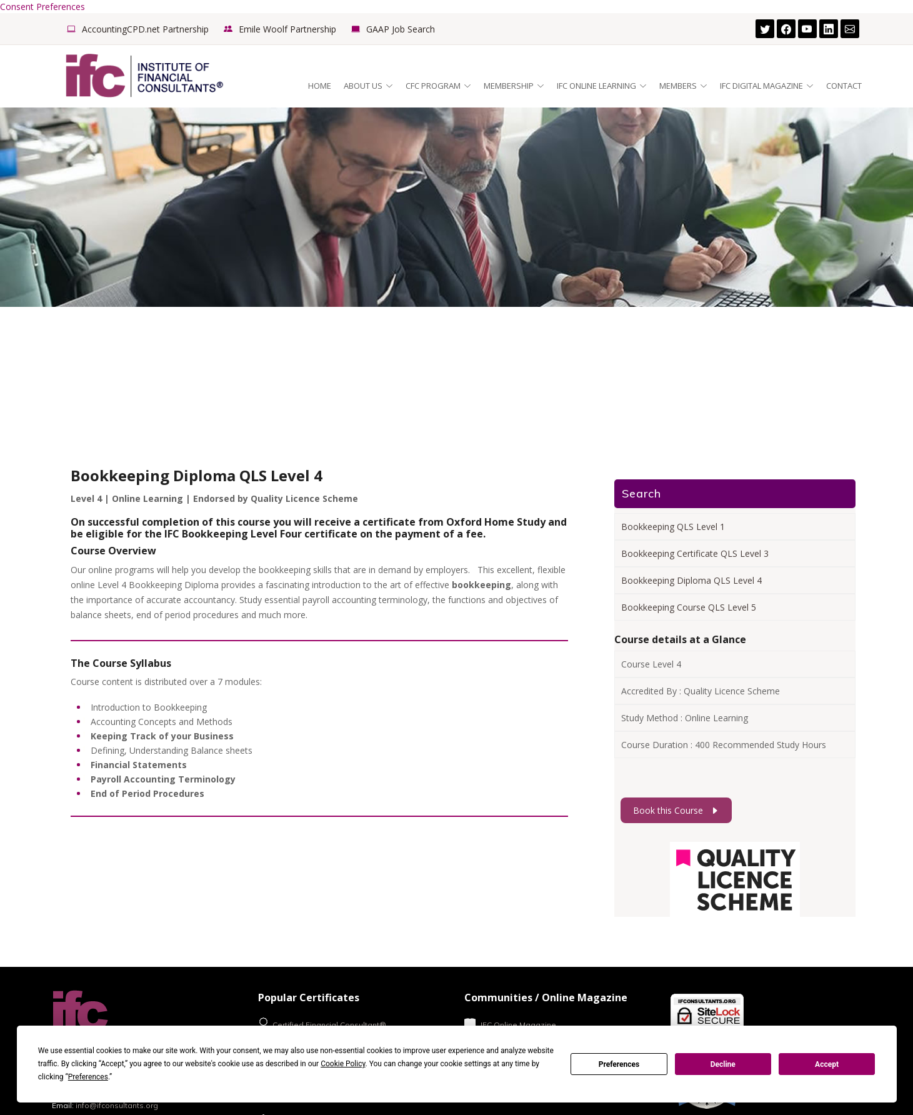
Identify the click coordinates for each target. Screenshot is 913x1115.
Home (319, 85)
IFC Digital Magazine (767, 85)
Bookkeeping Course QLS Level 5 (688, 607)
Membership (514, 85)
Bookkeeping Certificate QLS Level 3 (695, 553)
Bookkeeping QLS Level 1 (673, 526)
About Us (368, 85)
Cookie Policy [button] (343, 1063)
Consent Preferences (42, 6)
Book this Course (676, 810)
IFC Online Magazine (510, 1023)
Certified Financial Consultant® (322, 1023)
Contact (844, 85)
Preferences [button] (88, 1076)
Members (683, 85)
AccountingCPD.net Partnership (145, 29)
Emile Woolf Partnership (287, 29)
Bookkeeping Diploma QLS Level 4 (691, 580)
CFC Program (438, 85)
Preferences (619, 1064)
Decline (723, 1064)
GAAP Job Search (400, 29)
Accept (827, 1064)
